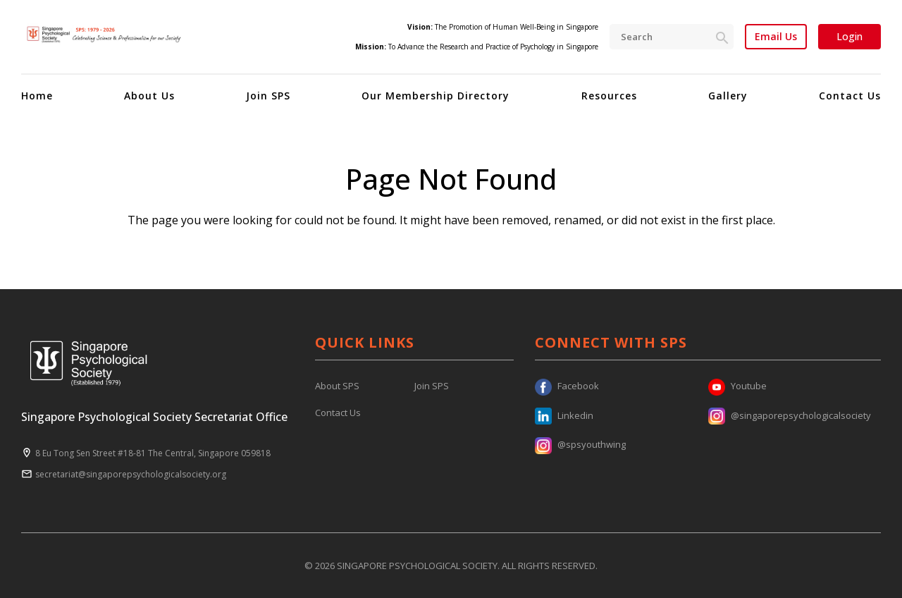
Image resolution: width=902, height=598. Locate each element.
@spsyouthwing (580, 444)
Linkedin (564, 415)
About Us (149, 95)
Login (849, 36)
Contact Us (850, 95)
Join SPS (268, 95)
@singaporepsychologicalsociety (789, 415)
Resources (609, 95)
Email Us (776, 37)
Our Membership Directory (435, 95)
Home (37, 95)
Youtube (737, 385)
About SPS (337, 385)
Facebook (567, 385)
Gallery (728, 95)
